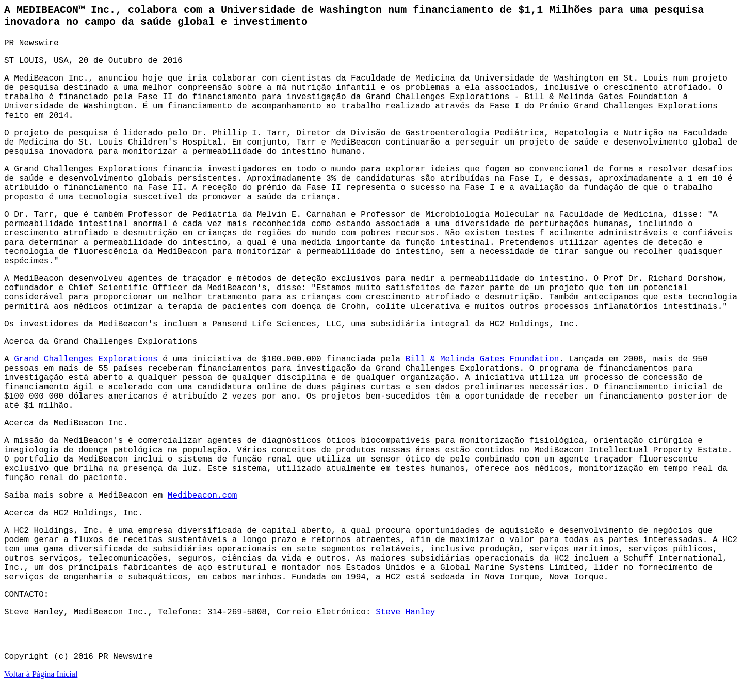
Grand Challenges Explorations (85, 359)
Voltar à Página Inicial (40, 674)
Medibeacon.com (202, 495)
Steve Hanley (405, 612)
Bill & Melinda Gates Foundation (482, 359)
